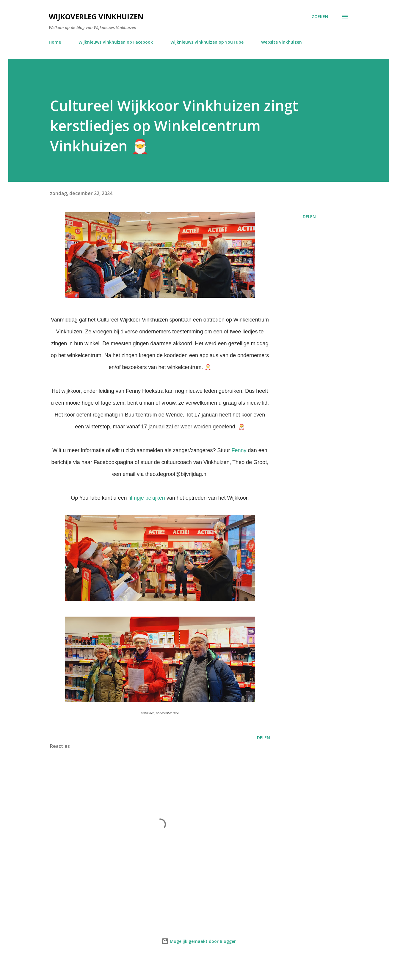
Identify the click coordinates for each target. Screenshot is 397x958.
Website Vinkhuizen (281, 42)
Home (55, 42)
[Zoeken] (320, 16)
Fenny (239, 450)
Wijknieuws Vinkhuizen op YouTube (207, 42)
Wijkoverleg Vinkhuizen (96, 16)
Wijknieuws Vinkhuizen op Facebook (116, 42)
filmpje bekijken (146, 498)
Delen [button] (309, 216)
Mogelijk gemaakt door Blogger (198, 941)
